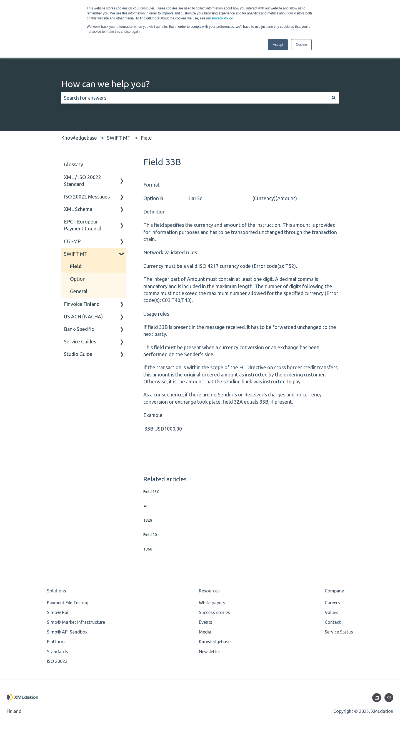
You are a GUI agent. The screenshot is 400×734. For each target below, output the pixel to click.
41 (145, 506)
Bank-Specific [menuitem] (79, 329)
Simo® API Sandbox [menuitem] (67, 631)
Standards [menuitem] (57, 651)
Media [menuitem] (205, 631)
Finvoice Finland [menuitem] (81, 304)
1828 (147, 520)
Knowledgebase (79, 137)
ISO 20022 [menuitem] (57, 661)
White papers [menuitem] (212, 602)
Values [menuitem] (331, 612)
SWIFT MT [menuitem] (76, 254)
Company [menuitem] (334, 590)
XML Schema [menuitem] (78, 209)
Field (146, 137)
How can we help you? (105, 84)
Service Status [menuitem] (339, 631)
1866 (147, 549)
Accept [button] (278, 45)
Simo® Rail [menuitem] (58, 612)
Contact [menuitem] (333, 622)
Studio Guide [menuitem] (78, 354)
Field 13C (151, 491)
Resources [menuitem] (209, 590)
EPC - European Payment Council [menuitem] (82, 225)
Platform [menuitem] (56, 641)
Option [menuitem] (78, 278)
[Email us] (388, 697)
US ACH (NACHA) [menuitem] (83, 316)
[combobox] (194, 98)
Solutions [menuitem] (56, 590)
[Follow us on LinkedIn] (376, 697)
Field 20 (150, 534)
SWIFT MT (119, 137)
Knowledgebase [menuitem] (215, 641)
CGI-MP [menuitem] (72, 241)
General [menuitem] (79, 291)
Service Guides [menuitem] (80, 341)
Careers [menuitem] (332, 602)
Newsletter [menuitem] (209, 651)
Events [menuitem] (205, 622)
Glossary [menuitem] (73, 164)
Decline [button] (301, 45)
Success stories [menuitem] (214, 612)
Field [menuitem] (76, 266)
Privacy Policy (222, 18)
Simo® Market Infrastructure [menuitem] (76, 622)
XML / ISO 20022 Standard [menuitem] (82, 180)
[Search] (333, 98)
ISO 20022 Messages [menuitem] (87, 196)
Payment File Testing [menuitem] (67, 602)
